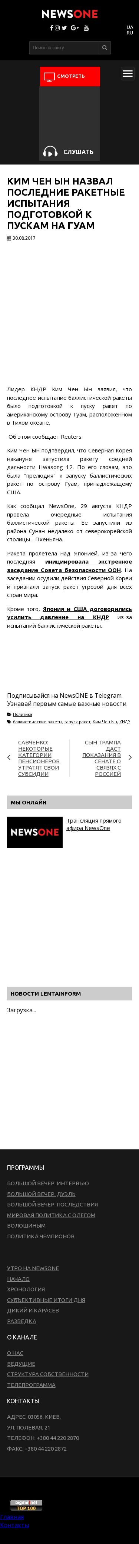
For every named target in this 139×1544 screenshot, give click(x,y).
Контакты (14, 1525)
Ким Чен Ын (105, 721)
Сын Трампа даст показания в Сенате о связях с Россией (101, 758)
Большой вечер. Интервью (48, 1183)
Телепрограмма (31, 1385)
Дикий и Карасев (33, 1310)
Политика (22, 714)
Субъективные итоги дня (46, 1300)
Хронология (26, 1289)
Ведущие (21, 1364)
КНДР (124, 721)
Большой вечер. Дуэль (41, 1194)
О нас (15, 1353)
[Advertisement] (66, 669)
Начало (18, 1279)
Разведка (21, 1321)
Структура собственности (48, 1374)
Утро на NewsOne (33, 1268)
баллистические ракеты (37, 721)
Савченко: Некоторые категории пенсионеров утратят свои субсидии (39, 758)
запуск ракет (77, 721)
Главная (12, 1517)
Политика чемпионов (41, 1236)
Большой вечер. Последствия (52, 1204)
